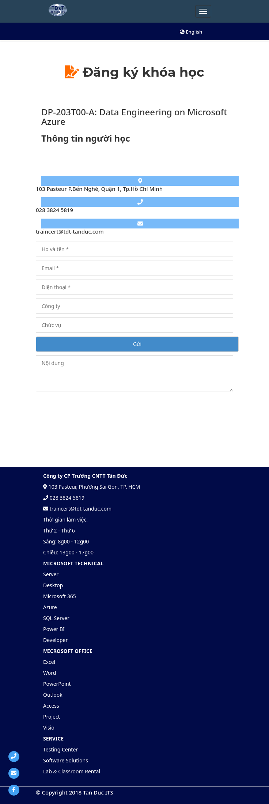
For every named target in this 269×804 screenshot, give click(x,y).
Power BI (54, 629)
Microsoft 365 (59, 596)
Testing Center (60, 749)
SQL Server (56, 618)
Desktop (53, 585)
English (191, 31)
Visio (48, 727)
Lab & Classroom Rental (71, 771)
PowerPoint (57, 683)
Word (49, 672)
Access (51, 705)
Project (51, 716)
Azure (50, 607)
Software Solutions (65, 760)
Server (50, 574)
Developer (55, 639)
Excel (49, 661)
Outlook (52, 694)
